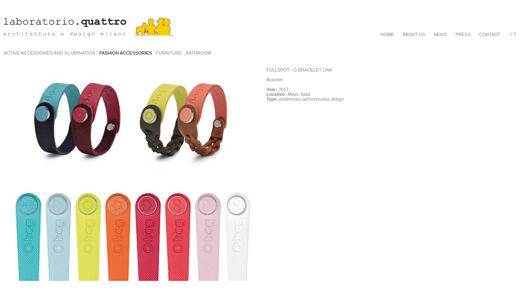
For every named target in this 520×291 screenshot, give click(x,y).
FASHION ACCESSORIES (125, 53)
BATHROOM (198, 53)
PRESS (462, 34)
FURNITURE (169, 53)
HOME (387, 34)
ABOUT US (413, 34)
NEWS (440, 34)
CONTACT (489, 34)
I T (512, 34)
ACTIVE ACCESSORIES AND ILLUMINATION (49, 53)
